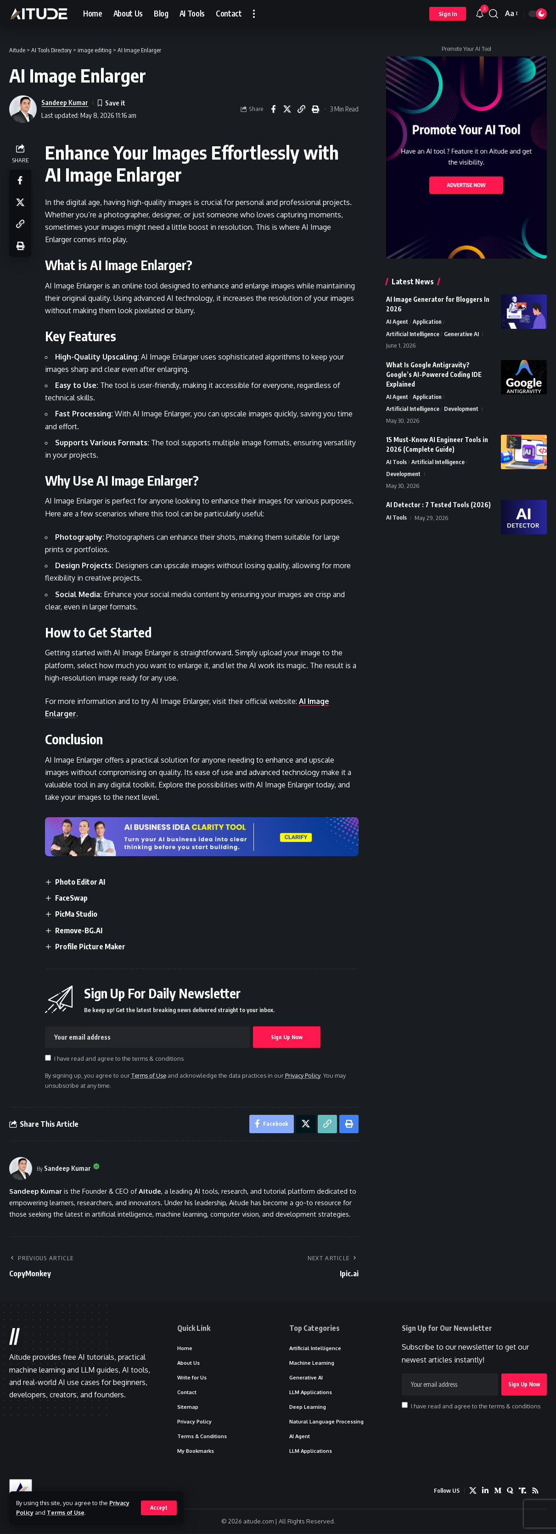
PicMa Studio (76, 914)
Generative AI (461, 334)
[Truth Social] (522, 1491)
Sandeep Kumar (64, 102)
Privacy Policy (303, 1075)
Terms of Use (66, 1512)
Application (427, 322)
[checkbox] (48, 1058)
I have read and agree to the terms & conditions (119, 1058)
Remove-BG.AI (78, 930)
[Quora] (510, 1491)
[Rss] (535, 1491)
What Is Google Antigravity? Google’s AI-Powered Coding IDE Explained (434, 374)
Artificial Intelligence (412, 334)
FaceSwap (71, 898)
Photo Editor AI (80, 881)
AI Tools (396, 462)
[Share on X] (287, 109)
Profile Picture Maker (90, 946)
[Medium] (498, 1491)
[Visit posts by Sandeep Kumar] (20, 1168)
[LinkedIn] (485, 1491)
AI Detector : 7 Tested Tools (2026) (438, 505)
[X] (473, 1491)
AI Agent (397, 322)
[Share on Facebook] (273, 109)
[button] (158, 1508)
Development (461, 409)
